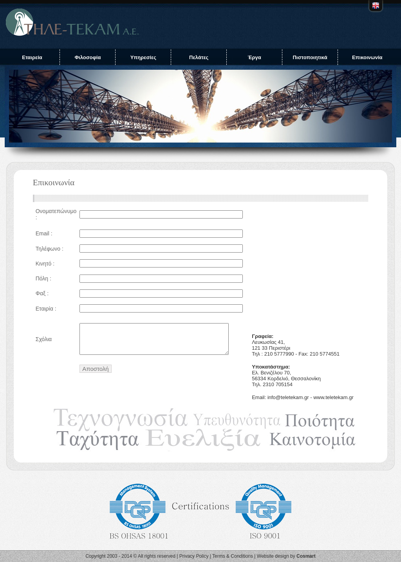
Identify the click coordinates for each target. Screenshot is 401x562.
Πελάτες (198, 57)
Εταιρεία (32, 57)
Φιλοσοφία (87, 57)
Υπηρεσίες (143, 57)
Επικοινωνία (367, 57)
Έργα (254, 57)
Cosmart (306, 556)
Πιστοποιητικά (310, 57)
